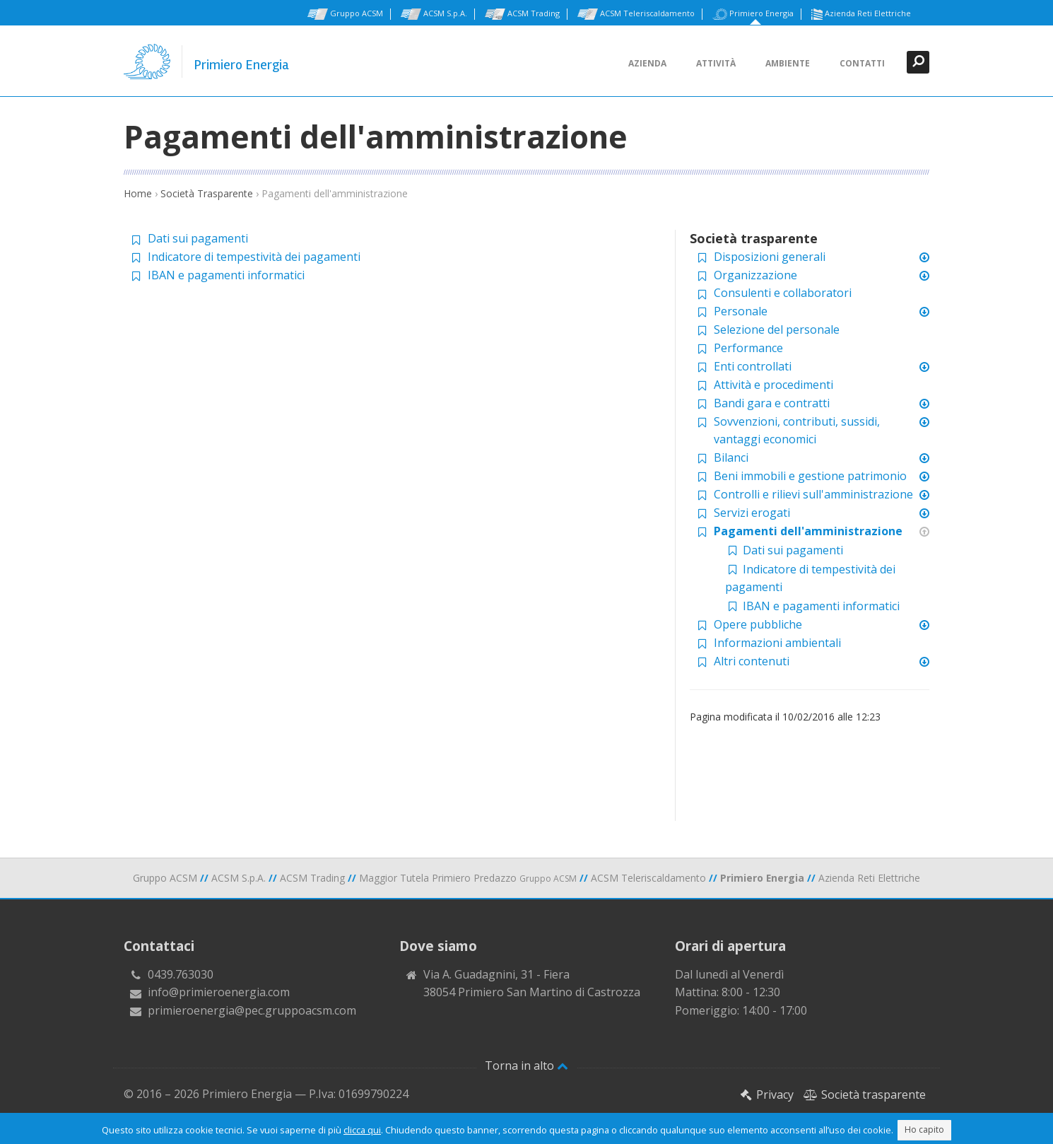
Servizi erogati (752, 512)
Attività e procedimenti (773, 384)
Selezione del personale (777, 329)
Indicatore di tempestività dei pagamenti (254, 256)
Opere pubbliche (758, 624)
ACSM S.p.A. (434, 14)
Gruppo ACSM (345, 14)
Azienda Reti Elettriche (861, 14)
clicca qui (362, 1129)
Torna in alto (526, 1065)
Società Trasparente (206, 193)
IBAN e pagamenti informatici (226, 275)
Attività (716, 63)
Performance (748, 348)
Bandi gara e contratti (772, 403)
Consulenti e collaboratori (783, 292)
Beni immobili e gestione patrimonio (810, 476)
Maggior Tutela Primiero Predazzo (468, 878)
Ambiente (787, 63)
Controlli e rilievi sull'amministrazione (813, 494)
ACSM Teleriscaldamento (636, 14)
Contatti (862, 63)
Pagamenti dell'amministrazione (808, 531)
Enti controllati (753, 366)
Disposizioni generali (769, 256)
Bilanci (731, 457)
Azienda (647, 63)
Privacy (766, 1094)
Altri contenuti (751, 661)
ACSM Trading (522, 14)
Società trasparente (865, 1094)
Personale (740, 311)
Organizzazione (755, 275)
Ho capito (924, 1129)
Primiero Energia (753, 14)
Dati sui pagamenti (198, 238)
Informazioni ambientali (777, 642)
